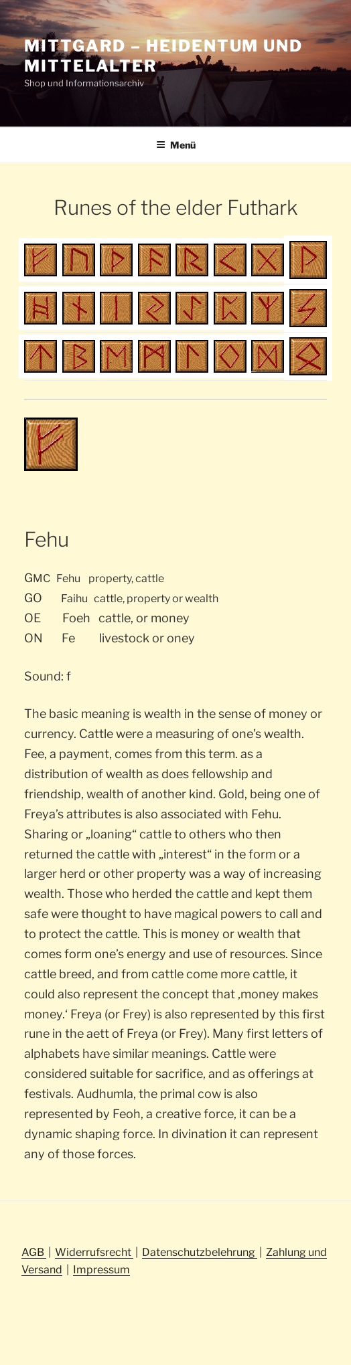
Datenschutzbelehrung (199, 1252)
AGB (33, 1252)
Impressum (101, 1269)
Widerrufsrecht (94, 1252)
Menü (176, 145)
